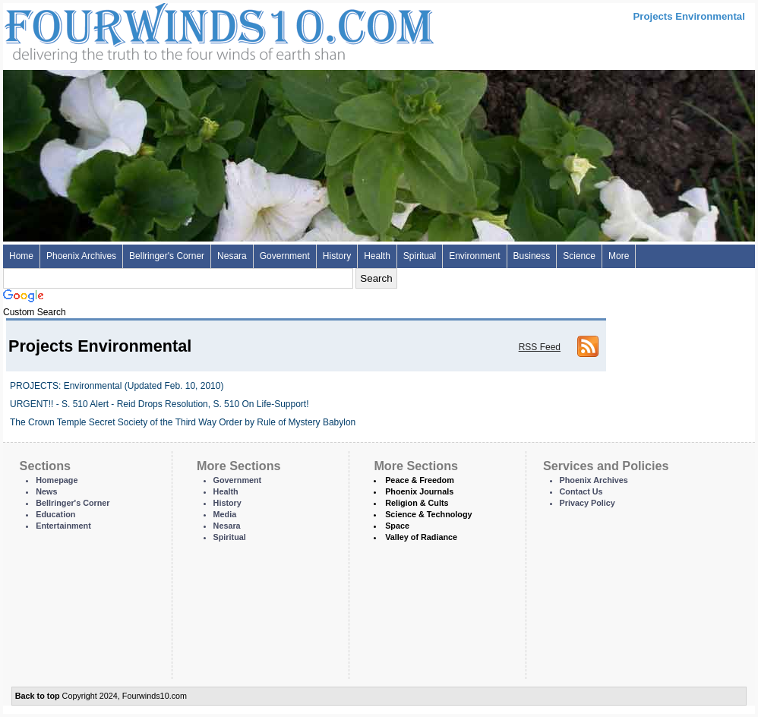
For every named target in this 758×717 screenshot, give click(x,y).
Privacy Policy (587, 502)
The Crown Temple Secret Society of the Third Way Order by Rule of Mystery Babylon (182, 422)
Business (532, 256)
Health (377, 256)
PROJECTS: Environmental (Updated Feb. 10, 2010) (116, 386)
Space (397, 525)
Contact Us (581, 491)
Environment (474, 256)
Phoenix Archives (81, 256)
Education (55, 514)
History (337, 256)
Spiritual (419, 256)
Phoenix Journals (419, 491)
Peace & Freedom (419, 480)
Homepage (56, 480)
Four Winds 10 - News (155, 30)
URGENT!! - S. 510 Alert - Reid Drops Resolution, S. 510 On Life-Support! (159, 404)
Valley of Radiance (421, 537)
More (618, 256)
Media (225, 514)
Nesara (232, 256)
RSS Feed (540, 347)
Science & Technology (428, 514)
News (46, 491)
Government (285, 256)
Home (21, 256)
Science (579, 256)
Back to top (37, 695)
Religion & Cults (416, 502)
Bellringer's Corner (166, 256)
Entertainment (63, 525)
